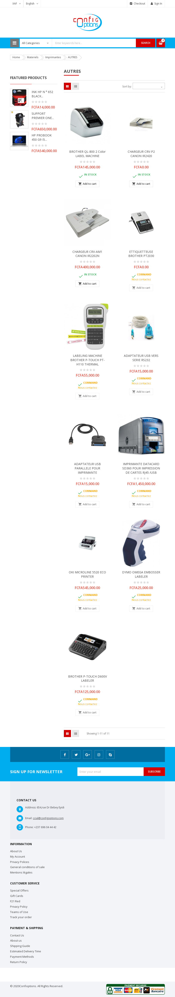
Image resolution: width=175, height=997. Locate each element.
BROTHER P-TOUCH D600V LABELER (87, 678)
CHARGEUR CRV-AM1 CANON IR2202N (87, 254)
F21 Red (15, 901)
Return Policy (18, 962)
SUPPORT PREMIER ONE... (43, 115)
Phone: (29, 827)
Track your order (21, 917)
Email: (28, 818)
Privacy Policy (19, 906)
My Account (17, 856)
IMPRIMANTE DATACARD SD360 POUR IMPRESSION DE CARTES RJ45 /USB (141, 468)
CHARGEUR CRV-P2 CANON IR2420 (141, 154)
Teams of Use (19, 912)
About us (16, 940)
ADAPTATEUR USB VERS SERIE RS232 (141, 358)
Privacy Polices (19, 862)
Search (145, 43)
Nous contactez (141, 279)
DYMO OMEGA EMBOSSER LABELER (141, 574)
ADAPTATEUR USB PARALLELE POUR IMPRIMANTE (87, 468)
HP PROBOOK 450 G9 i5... (42, 137)
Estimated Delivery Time (25, 951)
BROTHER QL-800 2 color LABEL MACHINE (87, 154)
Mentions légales (21, 872)
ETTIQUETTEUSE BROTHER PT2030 (141, 254)
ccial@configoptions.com (48, 818)
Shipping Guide (20, 946)
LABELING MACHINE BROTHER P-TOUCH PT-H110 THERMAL (87, 360)
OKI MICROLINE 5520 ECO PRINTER (87, 574)
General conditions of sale (27, 867)
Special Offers (19, 890)
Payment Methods (22, 957)
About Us (16, 851)
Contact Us (17, 935)
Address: (30, 807)
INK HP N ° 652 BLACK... (42, 94)
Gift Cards (16, 896)
